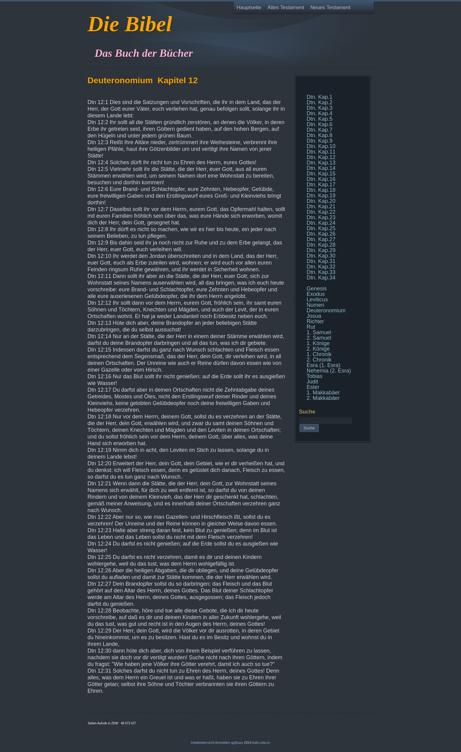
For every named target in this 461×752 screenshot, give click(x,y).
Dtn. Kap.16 (321, 179)
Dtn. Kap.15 (321, 174)
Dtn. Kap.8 (320, 135)
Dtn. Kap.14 (321, 168)
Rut (311, 327)
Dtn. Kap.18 (321, 190)
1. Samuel (319, 332)
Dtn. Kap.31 (321, 261)
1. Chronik (319, 354)
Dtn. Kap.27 (321, 239)
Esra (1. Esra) (324, 365)
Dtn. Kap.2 (320, 102)
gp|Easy (237, 742)
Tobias (315, 376)
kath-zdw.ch (261, 742)
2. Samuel (319, 338)
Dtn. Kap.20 (321, 201)
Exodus (316, 294)
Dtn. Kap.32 (321, 267)
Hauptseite (249, 7)
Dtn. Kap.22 (321, 212)
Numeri (315, 305)
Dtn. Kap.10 (321, 146)
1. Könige (318, 343)
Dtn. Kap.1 (320, 97)
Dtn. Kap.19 (321, 195)
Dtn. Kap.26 (321, 234)
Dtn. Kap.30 (321, 256)
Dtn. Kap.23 (321, 217)
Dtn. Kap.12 (321, 157)
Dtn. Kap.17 (321, 185)
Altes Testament (285, 7)
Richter (315, 321)
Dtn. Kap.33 (321, 272)
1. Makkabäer (323, 393)
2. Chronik (319, 360)
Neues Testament (330, 7)
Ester (313, 387)
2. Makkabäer (323, 398)
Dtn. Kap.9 (320, 141)
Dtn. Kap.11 (321, 152)
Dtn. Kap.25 (321, 228)
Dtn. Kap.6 (320, 124)
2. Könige (318, 349)
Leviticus (317, 299)
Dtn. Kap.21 (321, 206)
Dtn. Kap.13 (321, 163)
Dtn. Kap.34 (321, 278)
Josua (314, 316)
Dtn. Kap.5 (320, 119)
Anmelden (222, 742)
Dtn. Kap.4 (320, 113)
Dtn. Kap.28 (321, 245)
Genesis (317, 289)
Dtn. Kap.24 (321, 223)
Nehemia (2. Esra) (329, 371)
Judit (312, 382)
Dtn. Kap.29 (321, 250)
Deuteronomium (326, 310)
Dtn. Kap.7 (320, 130)
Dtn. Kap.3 (320, 108)
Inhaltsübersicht (202, 742)
